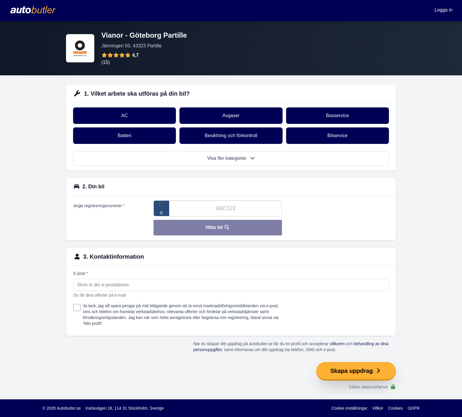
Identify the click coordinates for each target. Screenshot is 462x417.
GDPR (414, 408)
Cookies (395, 408)
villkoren (337, 343)
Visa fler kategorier (231, 158)
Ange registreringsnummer (99, 205)
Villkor (377, 408)
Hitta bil (217, 227)
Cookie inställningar (349, 408)
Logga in (444, 9)
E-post (80, 273)
